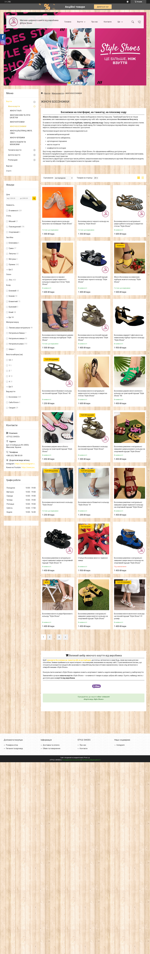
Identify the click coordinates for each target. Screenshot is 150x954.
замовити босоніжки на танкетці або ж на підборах (69, 660)
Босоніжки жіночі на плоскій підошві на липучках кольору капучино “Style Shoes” (93, 337)
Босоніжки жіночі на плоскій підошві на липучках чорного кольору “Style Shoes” (93, 279)
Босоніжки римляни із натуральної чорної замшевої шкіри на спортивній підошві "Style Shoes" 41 (57, 560)
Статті (8, 171)
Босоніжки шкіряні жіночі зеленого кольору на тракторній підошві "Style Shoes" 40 (129, 393)
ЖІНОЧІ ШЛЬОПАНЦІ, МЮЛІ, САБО (21, 132)
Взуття (80, 22)
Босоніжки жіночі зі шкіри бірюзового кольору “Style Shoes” (57, 615)
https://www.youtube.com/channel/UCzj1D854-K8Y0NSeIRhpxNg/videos (29, 467)
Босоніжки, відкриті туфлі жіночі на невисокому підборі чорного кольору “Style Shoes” (129, 337)
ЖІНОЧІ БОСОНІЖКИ (18, 126)
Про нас (94, 22)
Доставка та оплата (51, 745)
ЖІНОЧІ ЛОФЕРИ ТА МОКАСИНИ (18, 143)
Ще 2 (11, 270)
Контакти (108, 22)
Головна (67, 22)
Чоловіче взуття (14, 150)
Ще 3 (11, 387)
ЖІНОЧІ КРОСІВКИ (17, 122)
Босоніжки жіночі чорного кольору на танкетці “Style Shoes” (93, 222)
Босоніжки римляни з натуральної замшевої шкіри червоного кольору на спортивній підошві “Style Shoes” (128, 504)
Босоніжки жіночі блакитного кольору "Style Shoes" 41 (93, 503)
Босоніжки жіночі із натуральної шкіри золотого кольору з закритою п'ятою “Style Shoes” (92, 393)
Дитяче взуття (14, 155)
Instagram (121, 745)
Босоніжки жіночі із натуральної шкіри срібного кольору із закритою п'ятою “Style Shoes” (128, 223)
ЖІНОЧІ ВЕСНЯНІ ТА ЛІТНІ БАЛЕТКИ (20, 116)
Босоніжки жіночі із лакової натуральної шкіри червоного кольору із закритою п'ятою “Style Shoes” (56, 280)
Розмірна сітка (12, 745)
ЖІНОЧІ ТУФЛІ (15, 111)
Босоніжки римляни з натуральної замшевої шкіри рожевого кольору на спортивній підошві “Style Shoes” (129, 449)
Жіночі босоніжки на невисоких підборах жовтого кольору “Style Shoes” (127, 279)
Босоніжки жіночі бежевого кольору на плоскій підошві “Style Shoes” (93, 448)
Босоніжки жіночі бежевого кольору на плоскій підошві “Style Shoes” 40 (57, 392)
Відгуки (9, 166)
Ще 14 (11, 317)
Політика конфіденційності (91, 760)
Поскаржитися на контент (71, 760)
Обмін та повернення (51, 748)
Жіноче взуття (58, 93)
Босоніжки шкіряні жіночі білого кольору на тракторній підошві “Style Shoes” (57, 449)
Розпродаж (13, 160)
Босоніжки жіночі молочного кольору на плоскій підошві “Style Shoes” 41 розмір (129, 616)
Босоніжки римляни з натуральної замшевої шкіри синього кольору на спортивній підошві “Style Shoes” (128, 560)
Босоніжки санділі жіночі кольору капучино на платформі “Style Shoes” (57, 222)
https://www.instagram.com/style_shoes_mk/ (25, 464)
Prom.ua (87, 758)
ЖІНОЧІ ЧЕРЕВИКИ (17, 138)
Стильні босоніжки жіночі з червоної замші (93, 559)
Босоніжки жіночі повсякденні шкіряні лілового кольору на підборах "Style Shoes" (57, 337)
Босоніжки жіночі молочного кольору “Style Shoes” (57, 503)
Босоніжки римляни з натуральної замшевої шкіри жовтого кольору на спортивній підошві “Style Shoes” (93, 616)
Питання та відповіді (14, 748)
